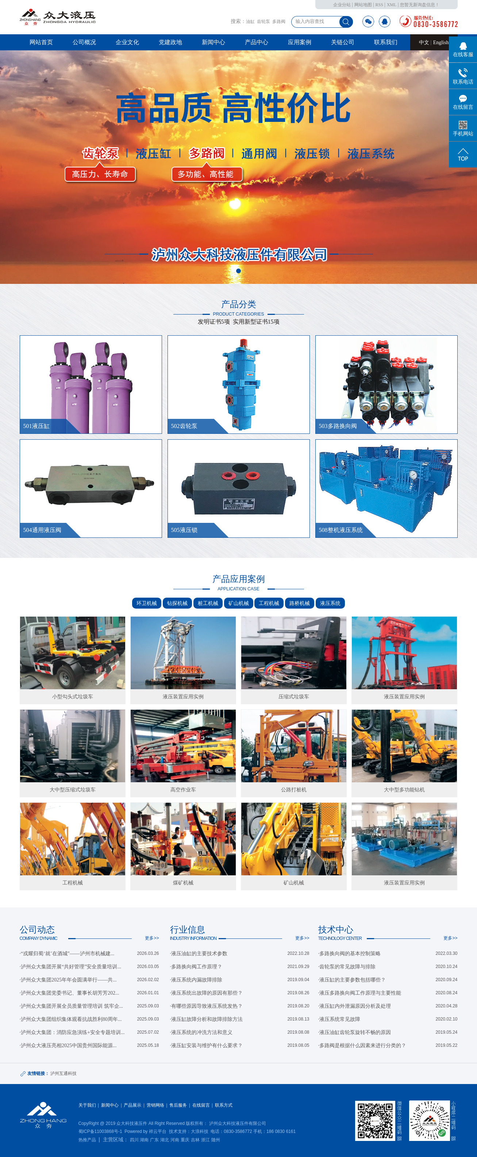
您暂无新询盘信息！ (419, 4)
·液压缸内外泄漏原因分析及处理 (354, 1006)
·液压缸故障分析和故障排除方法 (206, 1019)
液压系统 (330, 603)
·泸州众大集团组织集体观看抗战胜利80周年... (71, 1019)
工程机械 (269, 603)
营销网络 (155, 1105)
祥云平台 (157, 1131)
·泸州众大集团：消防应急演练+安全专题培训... (72, 1032)
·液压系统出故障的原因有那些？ (206, 993)
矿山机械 (238, 603)
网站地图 (363, 4)
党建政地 (170, 42)
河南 (174, 1139)
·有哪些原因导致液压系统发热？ (206, 1006)
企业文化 (127, 42)
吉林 (195, 1139)
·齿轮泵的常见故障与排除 (347, 966)
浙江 (205, 1139)
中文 (425, 42)
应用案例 (299, 42)
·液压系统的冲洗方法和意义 (201, 1032)
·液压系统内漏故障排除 (196, 980)
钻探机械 (177, 603)
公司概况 (84, 42)
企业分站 (342, 4)
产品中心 (256, 42)
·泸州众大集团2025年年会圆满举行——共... (68, 980)
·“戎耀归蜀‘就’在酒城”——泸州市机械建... (67, 953)
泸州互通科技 (63, 1073)
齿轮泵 (263, 21)
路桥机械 (299, 603)
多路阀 (278, 21)
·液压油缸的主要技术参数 (199, 953)
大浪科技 (199, 1131)
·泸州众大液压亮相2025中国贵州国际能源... (68, 1045)
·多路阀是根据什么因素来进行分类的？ (362, 1045)
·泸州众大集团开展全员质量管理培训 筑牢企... (71, 1006)
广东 (154, 1139)
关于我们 (87, 1105)
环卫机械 (146, 603)
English (441, 42)
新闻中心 (213, 42)
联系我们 (385, 42)
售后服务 (178, 1105)
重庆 (185, 1139)
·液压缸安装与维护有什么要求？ (206, 1045)
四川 (134, 1139)
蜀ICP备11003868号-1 (100, 1131)
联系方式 (223, 1105)
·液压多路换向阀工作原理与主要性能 (359, 993)
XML (392, 4)
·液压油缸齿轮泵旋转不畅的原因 (354, 1032)
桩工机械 (208, 603)
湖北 (164, 1139)
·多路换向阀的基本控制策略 (349, 953)
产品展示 (132, 1105)
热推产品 (87, 1139)
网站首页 (41, 42)
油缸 (250, 21)
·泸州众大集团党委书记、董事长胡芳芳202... (69, 993)
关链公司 (342, 42)
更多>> (152, 938)
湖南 (144, 1139)
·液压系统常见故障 (339, 1019)
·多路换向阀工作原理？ (196, 966)
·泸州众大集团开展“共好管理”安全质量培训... (70, 966)
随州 (215, 1139)
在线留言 (201, 1105)
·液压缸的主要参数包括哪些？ (352, 980)
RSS (379, 4)
